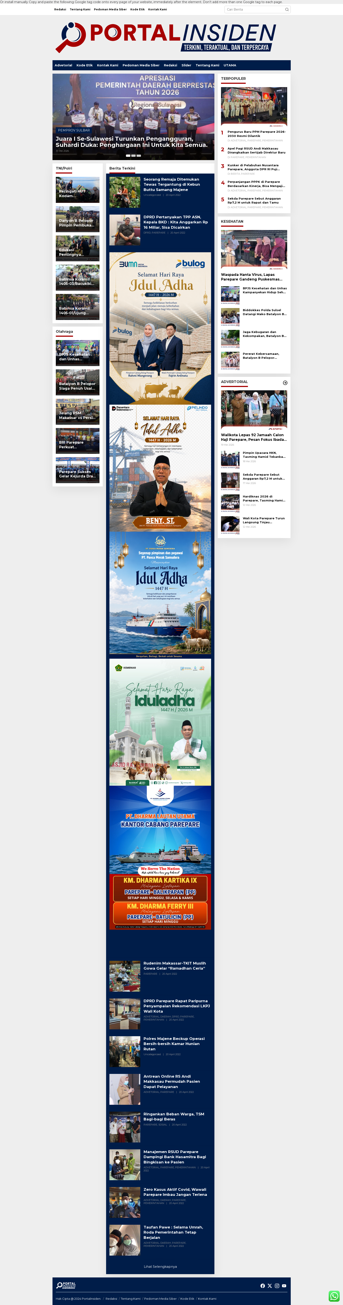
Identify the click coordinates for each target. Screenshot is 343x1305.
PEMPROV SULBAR (74, 121)
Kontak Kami (207, 1298)
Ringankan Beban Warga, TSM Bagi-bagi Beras (175, 1117)
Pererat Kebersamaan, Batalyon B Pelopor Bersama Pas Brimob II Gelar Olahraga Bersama (262, 356)
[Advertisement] (160, 942)
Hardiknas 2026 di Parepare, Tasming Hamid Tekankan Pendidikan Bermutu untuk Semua (264, 498)
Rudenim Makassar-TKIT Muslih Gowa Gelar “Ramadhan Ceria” (177, 966)
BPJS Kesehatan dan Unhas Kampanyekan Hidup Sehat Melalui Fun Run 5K (265, 290)
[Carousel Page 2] (133, 156)
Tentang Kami (131, 1298)
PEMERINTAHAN (154, 1019)
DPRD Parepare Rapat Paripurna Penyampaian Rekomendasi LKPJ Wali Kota (174, 1006)
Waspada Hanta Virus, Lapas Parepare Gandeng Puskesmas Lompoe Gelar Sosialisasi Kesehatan (250, 277)
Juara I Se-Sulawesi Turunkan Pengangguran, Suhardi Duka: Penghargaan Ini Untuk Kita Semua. (132, 137)
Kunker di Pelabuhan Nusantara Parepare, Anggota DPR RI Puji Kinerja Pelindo (253, 167)
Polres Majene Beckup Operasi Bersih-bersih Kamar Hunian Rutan (176, 1043)
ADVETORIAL (151, 1016)
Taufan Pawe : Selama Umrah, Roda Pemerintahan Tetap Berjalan (175, 1232)
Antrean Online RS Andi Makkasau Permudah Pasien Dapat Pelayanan (173, 1081)
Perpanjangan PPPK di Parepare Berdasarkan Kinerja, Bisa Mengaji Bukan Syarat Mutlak (255, 184)
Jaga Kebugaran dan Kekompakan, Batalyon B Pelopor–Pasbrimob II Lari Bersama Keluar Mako (264, 334)
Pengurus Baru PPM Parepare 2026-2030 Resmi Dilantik (257, 133)
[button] (287, 9)
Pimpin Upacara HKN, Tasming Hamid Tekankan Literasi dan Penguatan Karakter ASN (264, 455)
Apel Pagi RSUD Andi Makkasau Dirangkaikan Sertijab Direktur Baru (256, 150)
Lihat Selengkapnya (160, 1266)
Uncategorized (152, 194)
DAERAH (165, 1016)
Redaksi (111, 1298)
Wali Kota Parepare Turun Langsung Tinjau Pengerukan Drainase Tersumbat (264, 520)
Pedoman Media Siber (160, 1298)
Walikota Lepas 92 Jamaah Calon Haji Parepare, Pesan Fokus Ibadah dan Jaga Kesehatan (253, 437)
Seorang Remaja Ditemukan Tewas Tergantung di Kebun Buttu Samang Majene (173, 184)
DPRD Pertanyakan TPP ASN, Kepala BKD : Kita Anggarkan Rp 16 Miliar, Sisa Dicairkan (174, 222)
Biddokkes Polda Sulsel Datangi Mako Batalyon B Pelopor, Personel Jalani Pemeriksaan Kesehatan (263, 312)
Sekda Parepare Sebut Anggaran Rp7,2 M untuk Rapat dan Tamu (254, 200)
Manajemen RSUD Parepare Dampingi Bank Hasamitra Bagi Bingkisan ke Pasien (177, 1157)
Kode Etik (187, 1298)
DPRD (147, 232)
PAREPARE (158, 232)
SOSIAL (162, 1124)
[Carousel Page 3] (139, 156)
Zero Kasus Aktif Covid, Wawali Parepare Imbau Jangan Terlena (177, 1192)
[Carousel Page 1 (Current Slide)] (128, 156)
